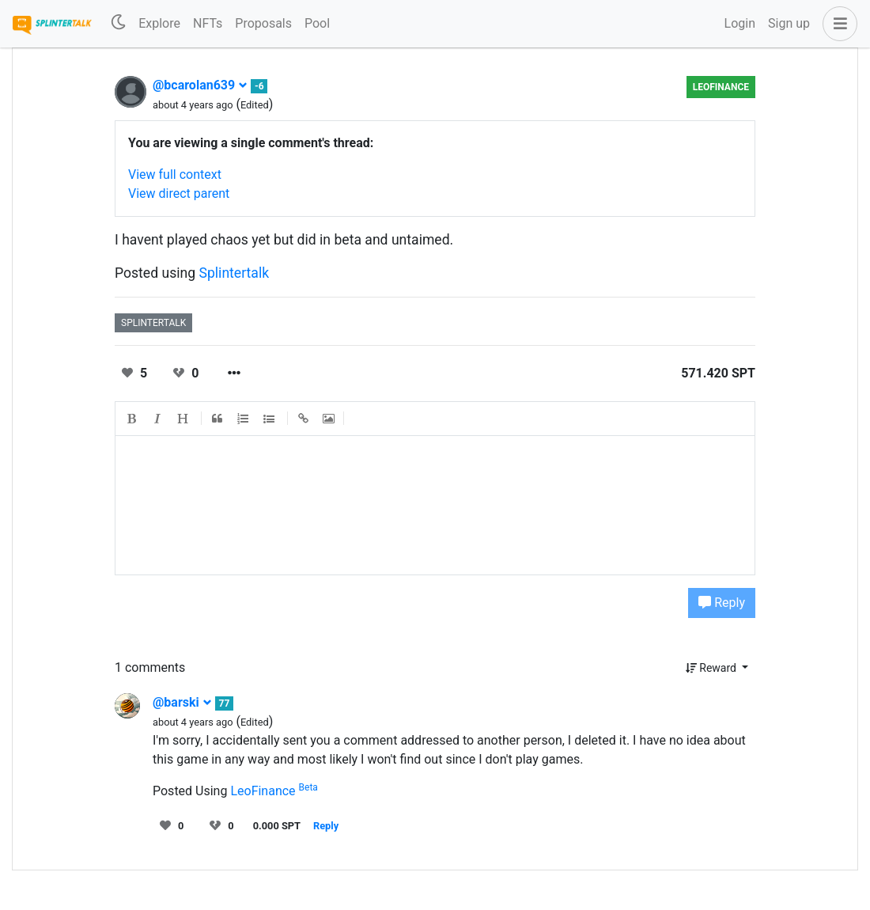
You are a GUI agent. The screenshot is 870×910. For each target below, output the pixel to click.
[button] (836, 23)
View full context (174, 174)
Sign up (789, 23)
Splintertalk (234, 273)
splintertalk (153, 322)
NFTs (207, 23)
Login (739, 23)
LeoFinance (721, 87)
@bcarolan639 (200, 85)
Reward (713, 668)
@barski (182, 702)
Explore (159, 23)
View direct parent (178, 193)
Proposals (263, 23)
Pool (317, 23)
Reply (721, 602)
